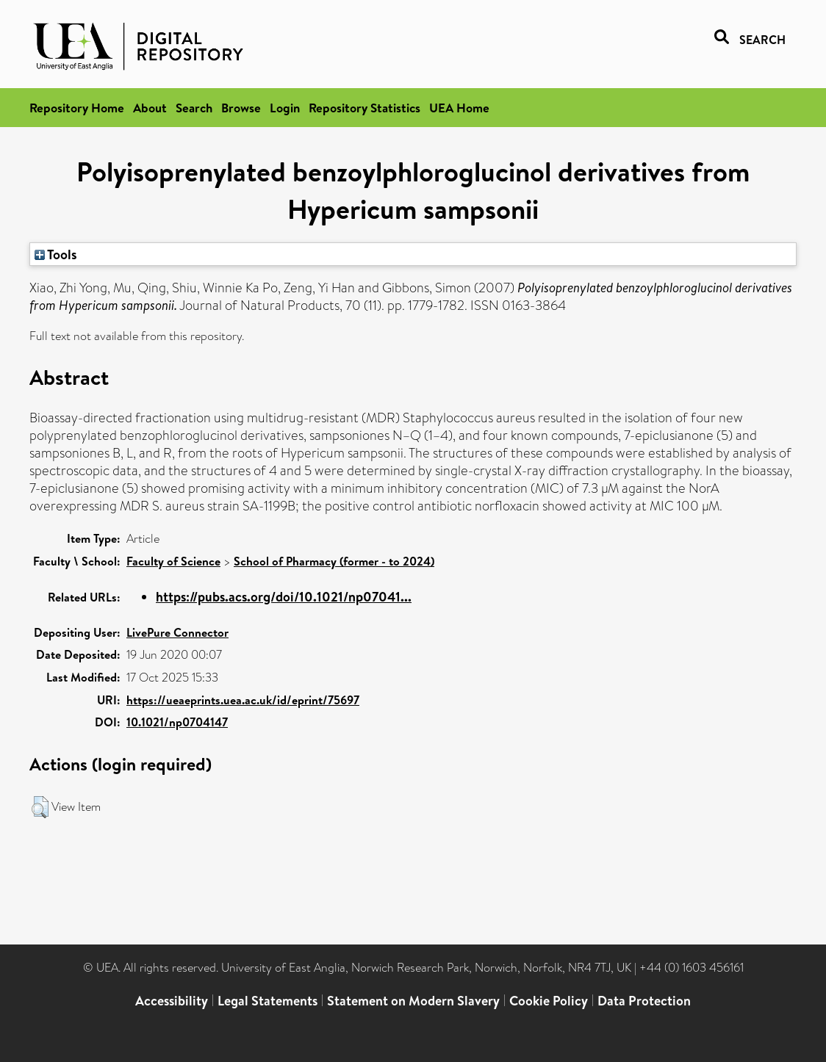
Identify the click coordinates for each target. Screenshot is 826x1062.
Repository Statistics (364, 107)
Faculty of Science (173, 561)
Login (285, 107)
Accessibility (171, 1000)
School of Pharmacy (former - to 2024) (334, 561)
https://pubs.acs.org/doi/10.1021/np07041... (284, 597)
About (150, 107)
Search (194, 107)
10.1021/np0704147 (177, 722)
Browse (241, 107)
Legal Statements (267, 1000)
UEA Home (459, 107)
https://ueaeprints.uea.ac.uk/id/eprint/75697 (242, 700)
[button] (40, 807)
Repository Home (76, 107)
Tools (56, 254)
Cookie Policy (548, 1000)
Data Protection (644, 1000)
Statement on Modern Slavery (413, 1000)
